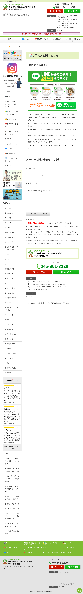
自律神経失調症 (10, 368)
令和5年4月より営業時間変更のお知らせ (12, 488)
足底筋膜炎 (9, 227)
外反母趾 (8, 218)
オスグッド (9, 302)
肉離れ (7, 254)
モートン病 (9, 278)
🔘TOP (10, 39)
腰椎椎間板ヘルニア (12, 334)
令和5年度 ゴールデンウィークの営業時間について (12, 478)
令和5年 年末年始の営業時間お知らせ (12, 470)
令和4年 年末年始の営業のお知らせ (12, 498)
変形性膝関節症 (10, 298)
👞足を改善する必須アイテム (11, 133)
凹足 (6, 264)
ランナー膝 (9, 315)
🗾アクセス (26, 39)
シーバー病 (9, 242)
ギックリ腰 (9, 324)
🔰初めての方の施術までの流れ (11, 113)
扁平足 (7, 259)
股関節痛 (8, 349)
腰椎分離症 (9, 339)
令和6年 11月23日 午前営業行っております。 (13, 461)
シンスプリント (10, 293)
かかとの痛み (10, 232)
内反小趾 (8, 223)
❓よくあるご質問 (11, 144)
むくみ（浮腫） (10, 288)
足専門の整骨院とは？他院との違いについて (12, 104)
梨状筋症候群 (10, 344)
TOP (6, 46)
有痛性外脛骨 (10, 269)
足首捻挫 (8, 208)
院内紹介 (8, 139)
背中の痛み (9, 358)
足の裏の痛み (10, 237)
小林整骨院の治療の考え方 (12, 532)
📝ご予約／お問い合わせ (73, 40)
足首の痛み (9, 213)
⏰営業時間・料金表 (41, 39)
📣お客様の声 (57, 39)
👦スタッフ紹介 (11, 119)
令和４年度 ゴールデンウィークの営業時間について (12, 516)
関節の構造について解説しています (12, 525)
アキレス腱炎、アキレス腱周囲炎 (12, 248)
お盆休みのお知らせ (12, 509)
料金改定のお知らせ (12, 504)
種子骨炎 (8, 283)
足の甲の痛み (10, 273)
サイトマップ (10, 166)
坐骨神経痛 (9, 329)
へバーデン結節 (10, 353)
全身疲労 (8, 373)
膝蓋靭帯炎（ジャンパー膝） (12, 309)
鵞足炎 (7, 320)
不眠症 (7, 363)
